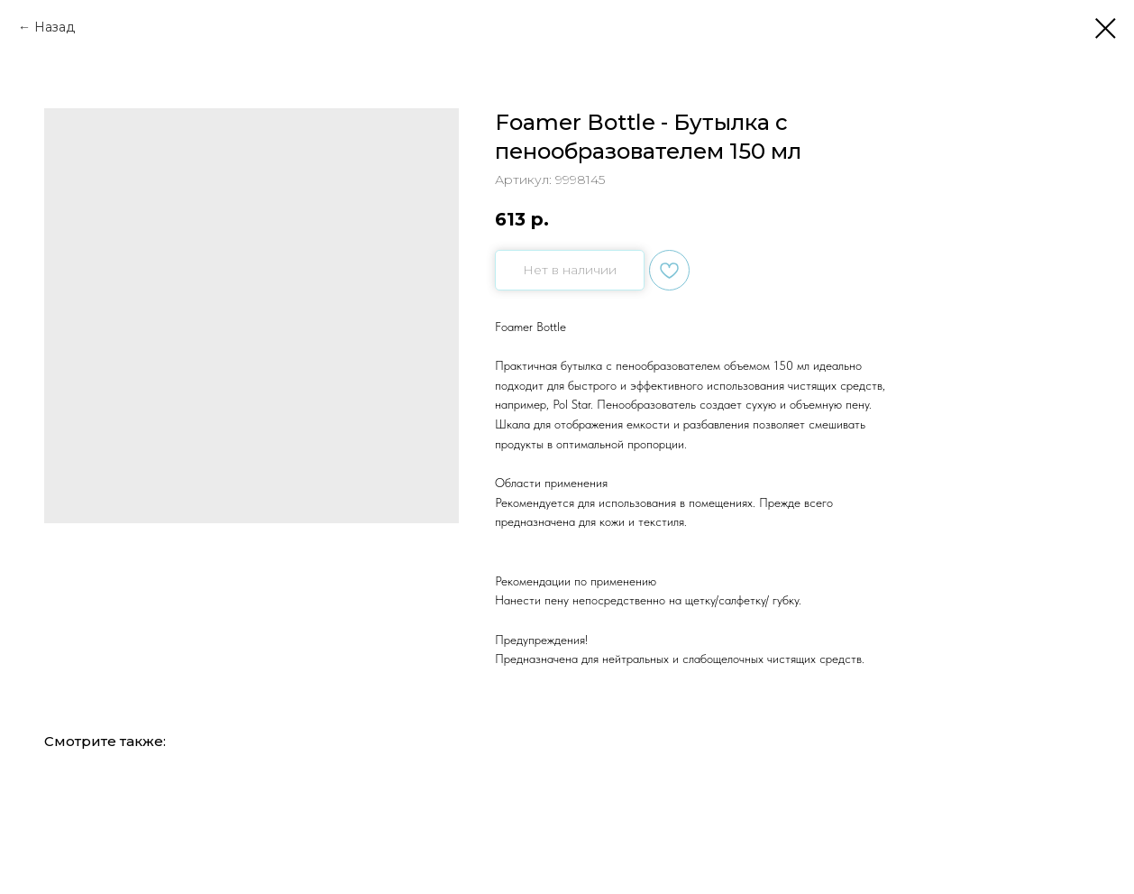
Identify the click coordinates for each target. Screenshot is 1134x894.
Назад (54, 27)
